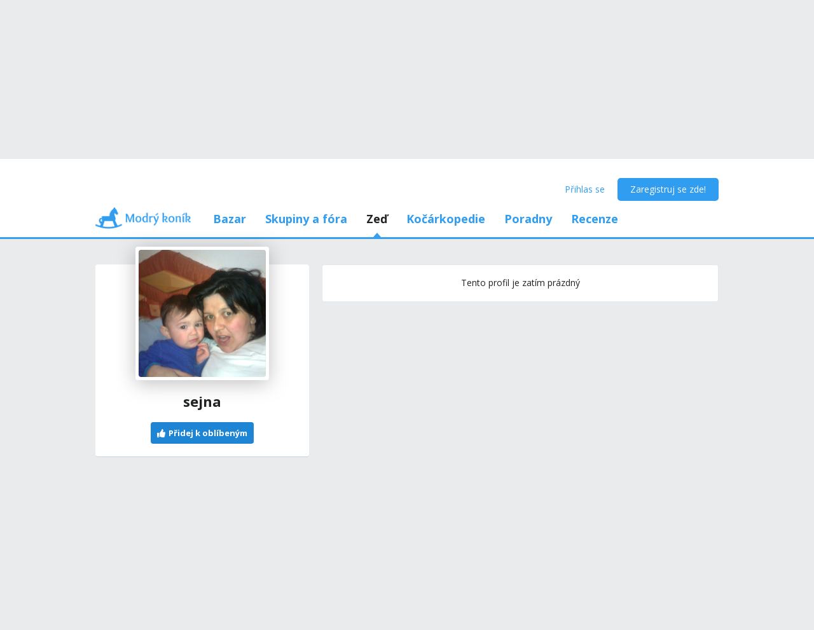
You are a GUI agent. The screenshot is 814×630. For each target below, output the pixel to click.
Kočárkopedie (445, 218)
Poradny (528, 218)
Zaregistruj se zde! (668, 189)
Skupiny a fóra (306, 218)
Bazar (229, 218)
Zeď (376, 218)
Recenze (594, 218)
